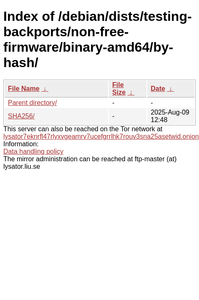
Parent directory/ (32, 102)
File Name (24, 88)
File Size (119, 88)
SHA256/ (21, 116)
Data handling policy (33, 151)
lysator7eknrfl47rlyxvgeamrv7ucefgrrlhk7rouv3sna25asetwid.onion (101, 136)
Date (158, 88)
